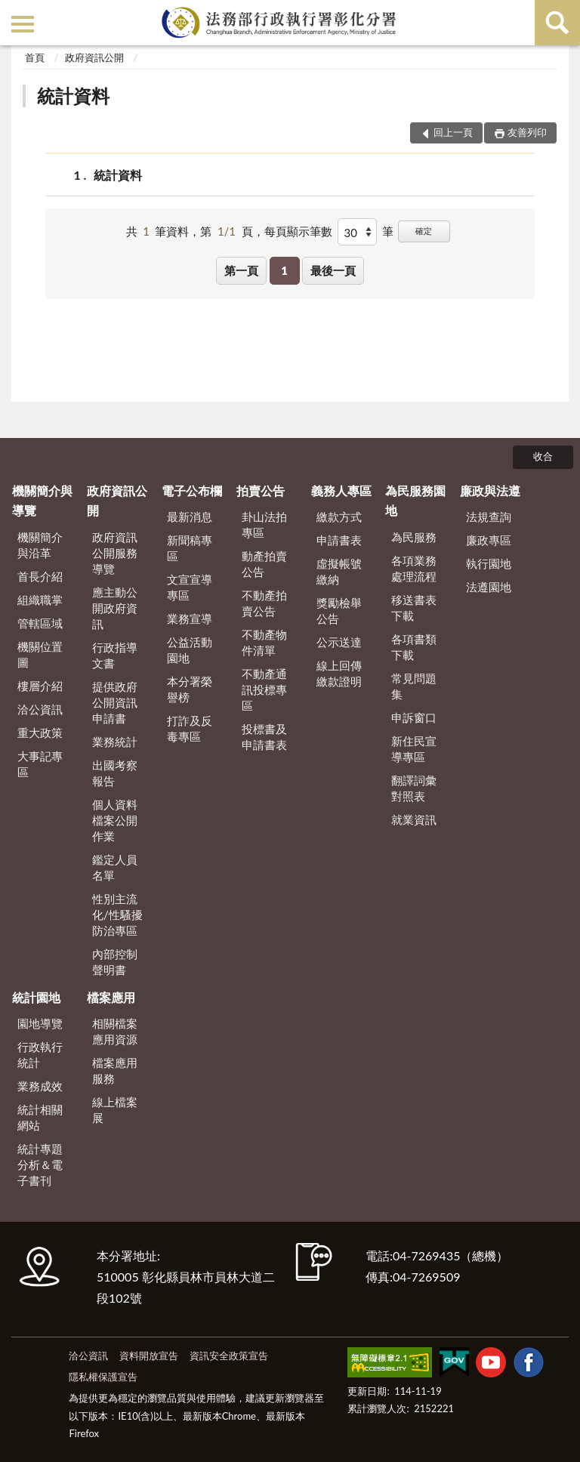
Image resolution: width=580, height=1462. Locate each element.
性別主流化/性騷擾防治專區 (117, 914)
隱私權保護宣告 (103, 1377)
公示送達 (339, 642)
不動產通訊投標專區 (264, 689)
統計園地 (36, 997)
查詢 (557, 22)
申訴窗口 (414, 717)
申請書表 (339, 540)
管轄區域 (40, 623)
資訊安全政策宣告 (229, 1355)
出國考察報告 (114, 773)
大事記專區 (40, 764)
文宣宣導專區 (189, 587)
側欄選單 (22, 24)
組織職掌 (40, 599)
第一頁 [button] (241, 270)
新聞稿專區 (189, 548)
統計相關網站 (40, 1117)
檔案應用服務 (114, 1070)
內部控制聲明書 (114, 961)
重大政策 (40, 732)
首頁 (35, 57)
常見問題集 (414, 686)
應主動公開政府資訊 (114, 608)
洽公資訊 (40, 709)
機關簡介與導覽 (42, 500)
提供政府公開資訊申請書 (114, 702)
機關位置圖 (40, 654)
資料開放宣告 (148, 1355)
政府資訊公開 (94, 57)
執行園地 (488, 563)
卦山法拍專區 (264, 524)
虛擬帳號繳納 (339, 571)
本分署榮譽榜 (189, 689)
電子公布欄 (192, 490)
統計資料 (73, 95)
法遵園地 (488, 587)
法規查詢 (488, 516)
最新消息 (189, 516)
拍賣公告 (260, 490)
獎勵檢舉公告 (339, 610)
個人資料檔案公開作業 (114, 820)
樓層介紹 (40, 685)
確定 (423, 231)
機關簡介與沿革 (40, 545)
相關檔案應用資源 (114, 1031)
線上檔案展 (114, 1109)
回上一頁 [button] (453, 132)
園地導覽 (40, 1023)
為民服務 (414, 537)
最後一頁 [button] (333, 270)
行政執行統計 (40, 1054)
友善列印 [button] (527, 132)
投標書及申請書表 (264, 736)
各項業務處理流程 (414, 568)
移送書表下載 (414, 607)
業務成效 (40, 1086)
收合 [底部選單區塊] (543, 456)
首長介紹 (40, 576)
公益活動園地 (189, 650)
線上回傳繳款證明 (339, 673)
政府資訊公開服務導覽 (114, 552)
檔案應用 (111, 997)
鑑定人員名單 (114, 867)
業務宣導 (189, 618)
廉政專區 (488, 540)
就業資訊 (414, 819)
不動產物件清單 (264, 642)
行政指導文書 (114, 655)
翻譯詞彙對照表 (414, 788)
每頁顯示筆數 (298, 231)
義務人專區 (341, 490)
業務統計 (114, 741)
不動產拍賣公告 (264, 603)
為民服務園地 (415, 500)
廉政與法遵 (490, 490)
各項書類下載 (414, 647)
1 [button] (284, 270)
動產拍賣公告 (264, 563)
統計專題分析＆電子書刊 (40, 1164)
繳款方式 (339, 516)
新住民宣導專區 (414, 748)
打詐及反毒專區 (189, 728)
